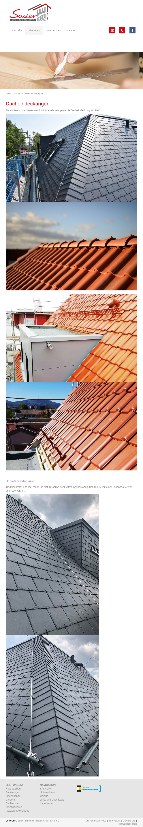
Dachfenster (12, 803)
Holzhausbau (13, 788)
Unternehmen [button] (53, 30)
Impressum (46, 803)
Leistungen (18, 94)
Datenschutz (129, 820)
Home (8, 94)
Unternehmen (48, 792)
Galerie (44, 795)
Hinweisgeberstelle (128, 824)
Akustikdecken (14, 807)
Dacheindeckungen (34, 94)
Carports (11, 799)
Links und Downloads (52, 799)
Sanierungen (13, 792)
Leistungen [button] (33, 30)
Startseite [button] (16, 30)
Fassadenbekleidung (17, 810)
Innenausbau (13, 795)
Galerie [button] (70, 30)
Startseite (45, 788)
